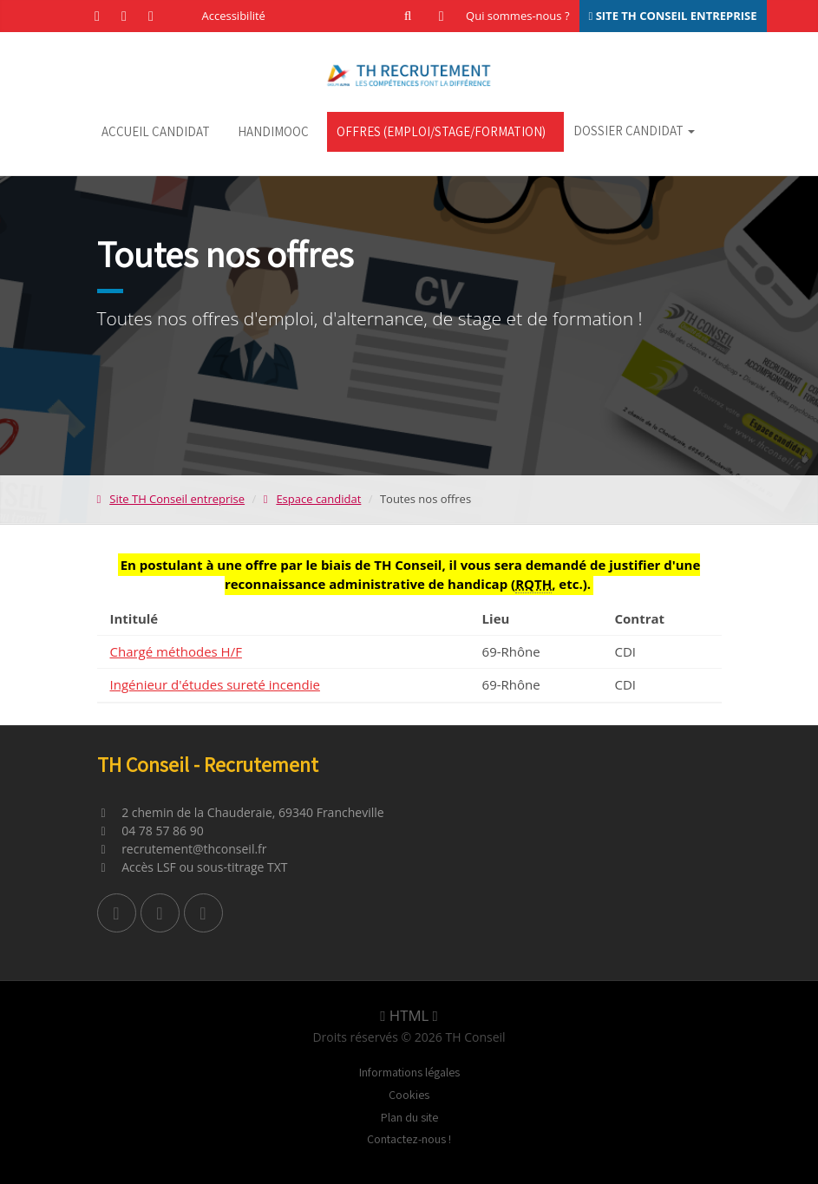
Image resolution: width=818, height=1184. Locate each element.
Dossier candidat (634, 130)
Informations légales (409, 1072)
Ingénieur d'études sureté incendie (215, 684)
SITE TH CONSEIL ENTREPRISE (673, 15)
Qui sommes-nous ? (517, 15)
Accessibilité (233, 15)
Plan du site (409, 1117)
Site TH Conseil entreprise (171, 499)
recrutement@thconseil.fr (182, 849)
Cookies (409, 1095)
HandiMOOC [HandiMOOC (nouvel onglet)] (273, 131)
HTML (408, 1015)
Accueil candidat (155, 131)
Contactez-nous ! (409, 1139)
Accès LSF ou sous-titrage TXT (192, 867)
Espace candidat (313, 499)
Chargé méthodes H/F (176, 651)
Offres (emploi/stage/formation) (441, 131)
